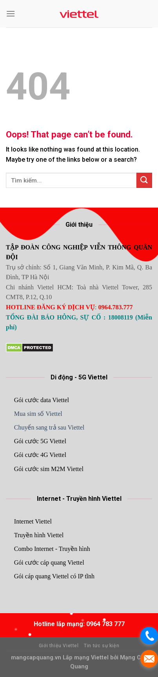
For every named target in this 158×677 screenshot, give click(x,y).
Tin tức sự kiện (101, 645)
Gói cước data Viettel (41, 400)
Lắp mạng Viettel (86, 657)
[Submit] (144, 180)
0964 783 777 (105, 624)
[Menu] (10, 13)
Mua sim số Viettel (38, 413)
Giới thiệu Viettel (59, 645)
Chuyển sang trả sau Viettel (49, 427)
